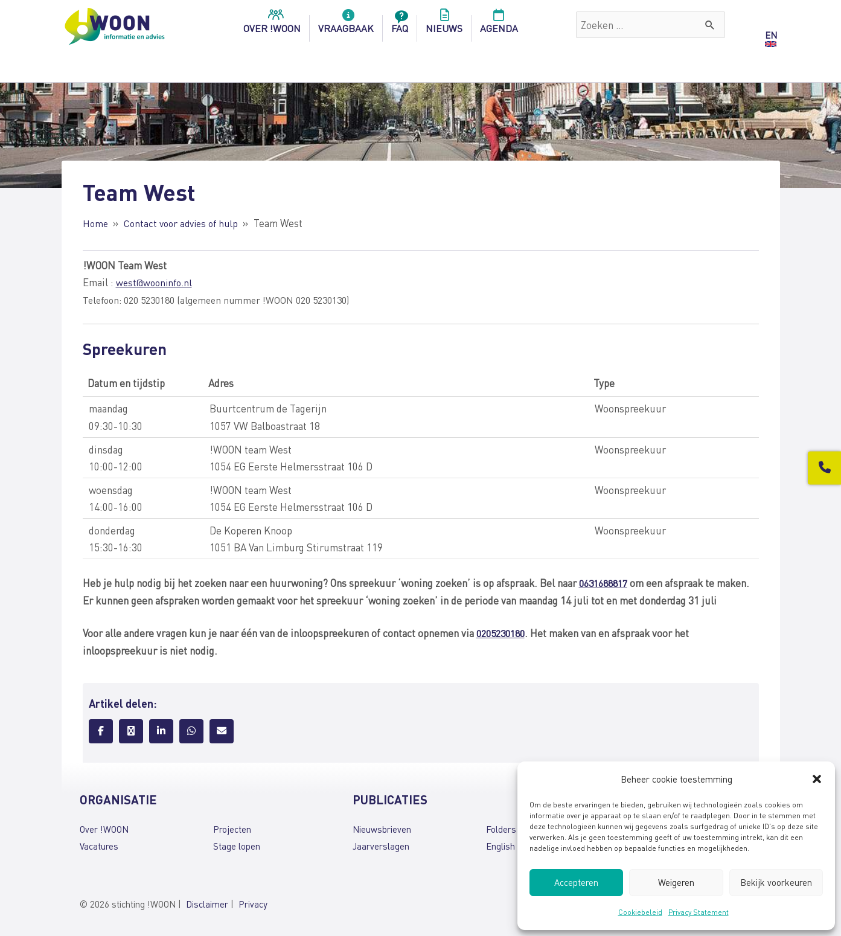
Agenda (499, 24)
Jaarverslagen (381, 844)
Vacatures (99, 844)
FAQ (399, 24)
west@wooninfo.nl (156, 281)
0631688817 (606, 582)
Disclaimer (207, 902)
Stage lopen (236, 844)
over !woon (272, 24)
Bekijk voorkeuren (776, 882)
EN (771, 35)
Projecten (232, 827)
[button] (817, 779)
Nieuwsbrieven (382, 827)
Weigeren (676, 882)
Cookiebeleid (640, 912)
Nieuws (444, 24)
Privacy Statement (698, 912)
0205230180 (503, 631)
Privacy (252, 902)
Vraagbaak (346, 24)
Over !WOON (104, 827)
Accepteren (576, 882)
